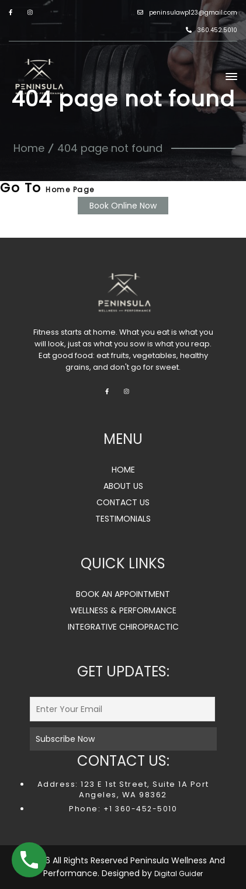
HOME (123, 469)
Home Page (70, 190)
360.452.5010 (211, 30)
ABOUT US (123, 486)
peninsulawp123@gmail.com (187, 12)
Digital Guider (178, 873)
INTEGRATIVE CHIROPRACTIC (123, 626)
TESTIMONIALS (123, 518)
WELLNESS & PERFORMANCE (123, 610)
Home (28, 148)
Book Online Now (123, 205)
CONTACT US (123, 502)
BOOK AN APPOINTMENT (123, 594)
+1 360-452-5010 (139, 809)
